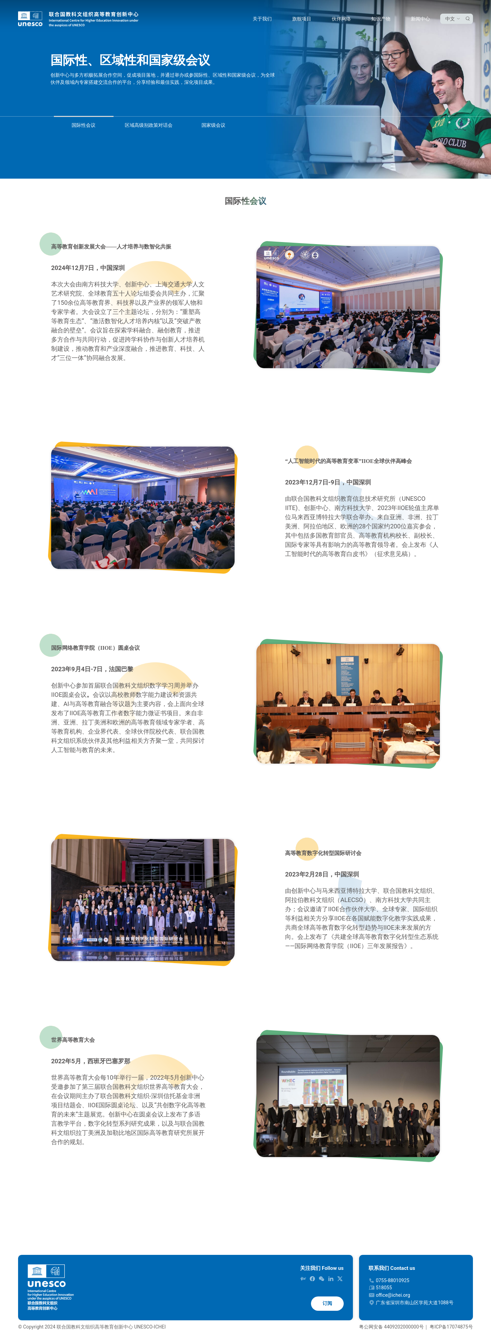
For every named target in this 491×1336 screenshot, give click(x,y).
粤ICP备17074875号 (451, 1327)
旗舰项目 (301, 18)
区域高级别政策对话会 (149, 125)
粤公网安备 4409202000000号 (391, 1327)
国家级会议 (213, 125)
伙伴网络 (341, 18)
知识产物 (380, 18)
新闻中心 (420, 18)
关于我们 (262, 18)
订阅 (327, 1303)
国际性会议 (83, 125)
